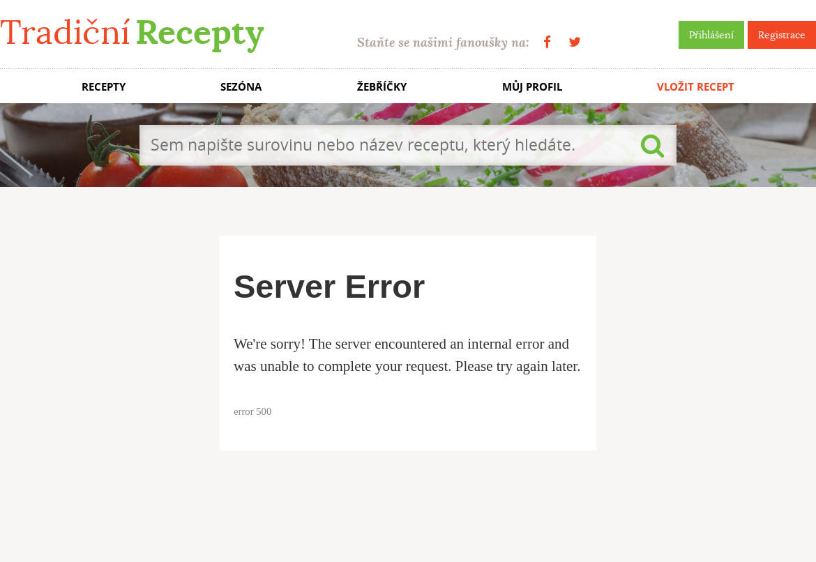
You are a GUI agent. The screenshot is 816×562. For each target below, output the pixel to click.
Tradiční (132, 32)
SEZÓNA (241, 86)
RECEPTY (104, 86)
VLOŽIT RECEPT (695, 86)
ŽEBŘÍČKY (382, 86)
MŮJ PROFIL (532, 86)
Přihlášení (711, 35)
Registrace (782, 35)
